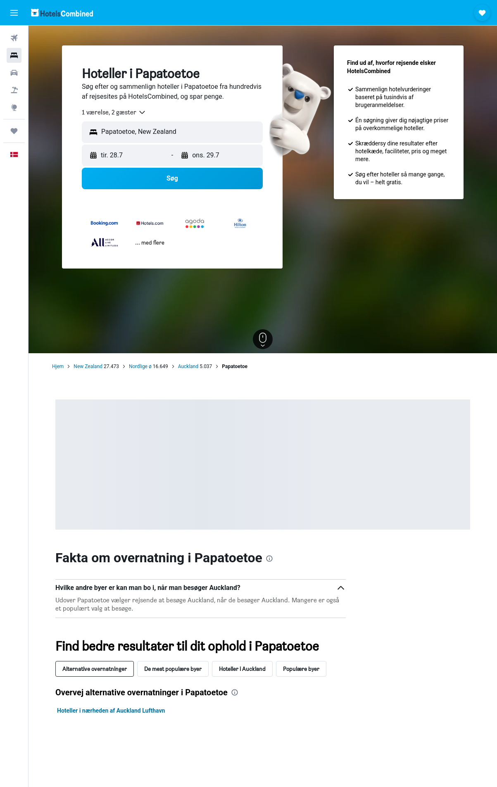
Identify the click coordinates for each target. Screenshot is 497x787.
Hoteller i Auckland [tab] (242, 668)
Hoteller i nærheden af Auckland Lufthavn (111, 710)
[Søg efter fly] (14, 38)
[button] (14, 13)
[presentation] (269, 558)
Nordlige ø (140, 366)
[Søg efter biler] (14, 72)
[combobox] (114, 112)
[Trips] (14, 131)
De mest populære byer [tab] (173, 668)
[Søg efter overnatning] (14, 55)
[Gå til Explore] (14, 107)
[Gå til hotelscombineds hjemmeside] (62, 13)
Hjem (58, 366)
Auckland (188, 366)
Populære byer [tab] (301, 668)
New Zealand (88, 366)
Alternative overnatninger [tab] (94, 668)
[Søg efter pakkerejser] (14, 90)
